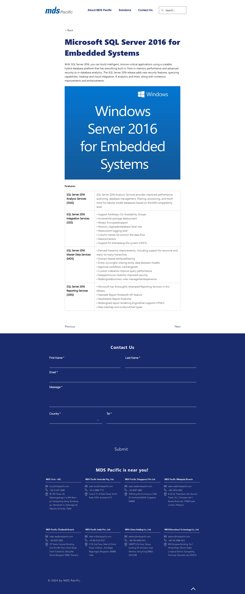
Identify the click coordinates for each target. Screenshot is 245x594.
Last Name (131, 357)
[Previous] (76, 326)
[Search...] (172, 10)
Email (52, 372)
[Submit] (121, 449)
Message (55, 387)
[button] (126, 10)
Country (54, 413)
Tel (108, 413)
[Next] (172, 326)
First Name (55, 357)
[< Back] (76, 30)
